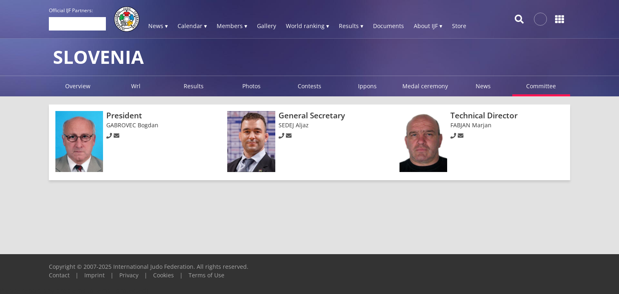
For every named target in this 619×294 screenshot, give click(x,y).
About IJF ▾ (428, 26)
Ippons (367, 86)
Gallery (266, 26)
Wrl (135, 86)
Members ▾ (232, 26)
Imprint (94, 275)
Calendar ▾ (192, 26)
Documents (388, 26)
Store (459, 26)
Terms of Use (206, 275)
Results (194, 86)
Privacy (128, 275)
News (483, 86)
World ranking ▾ (307, 26)
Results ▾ (351, 26)
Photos (251, 86)
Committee (541, 86)
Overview (77, 86)
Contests (309, 86)
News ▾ (158, 26)
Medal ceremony (425, 86)
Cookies (163, 275)
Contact (59, 275)
